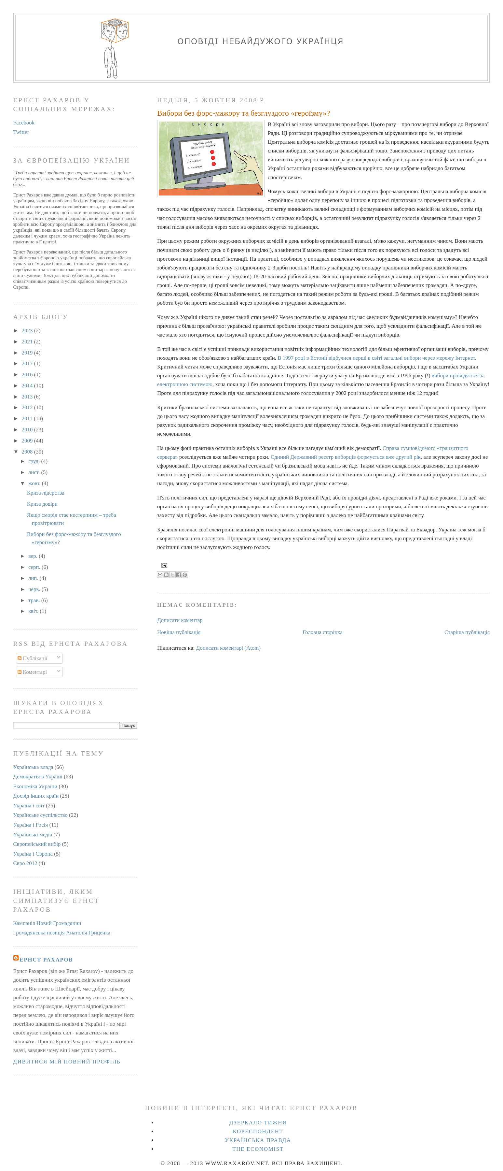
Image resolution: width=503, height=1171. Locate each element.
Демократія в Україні (37, 776)
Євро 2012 (25, 863)
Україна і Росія (30, 825)
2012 (28, 407)
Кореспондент (258, 1131)
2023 (28, 330)
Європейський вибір (37, 844)
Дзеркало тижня (258, 1123)
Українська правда (258, 1140)
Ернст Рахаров (46, 960)
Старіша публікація (467, 632)
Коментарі (32, 672)
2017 (28, 363)
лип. (34, 578)
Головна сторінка (323, 632)
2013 (28, 397)
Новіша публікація (179, 632)
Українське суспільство (40, 815)
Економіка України (35, 786)
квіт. (34, 611)
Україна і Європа (33, 854)
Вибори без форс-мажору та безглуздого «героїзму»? (243, 113)
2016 (28, 374)
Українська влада (33, 767)
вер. (33, 556)
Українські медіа (32, 834)
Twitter (21, 132)
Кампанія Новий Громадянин (47, 923)
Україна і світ (29, 805)
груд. (34, 461)
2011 (28, 418)
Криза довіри (42, 504)
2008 (28, 452)
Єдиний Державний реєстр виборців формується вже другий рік (346, 457)
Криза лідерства (45, 493)
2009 (28, 441)
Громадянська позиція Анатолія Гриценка (62, 933)
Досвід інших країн (36, 796)
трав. (34, 600)
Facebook (24, 123)
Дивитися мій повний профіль (67, 1062)
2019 (28, 353)
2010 (28, 429)
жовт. (35, 483)
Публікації (33, 658)
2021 (28, 342)
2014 (28, 386)
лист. (34, 472)
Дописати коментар (180, 620)
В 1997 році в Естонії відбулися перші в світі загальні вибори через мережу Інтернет (376, 358)
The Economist (258, 1149)
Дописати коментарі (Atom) (228, 648)
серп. (35, 567)
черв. (35, 589)
